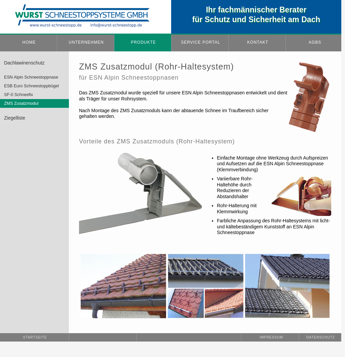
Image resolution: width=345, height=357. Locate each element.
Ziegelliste (14, 118)
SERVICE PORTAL (200, 42)
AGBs (315, 42)
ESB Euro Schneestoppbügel (31, 86)
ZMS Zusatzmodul (21, 103)
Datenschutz (320, 337)
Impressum (270, 337)
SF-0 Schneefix (18, 94)
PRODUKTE (143, 42)
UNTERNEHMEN (86, 42)
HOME (29, 42)
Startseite (35, 337)
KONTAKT (257, 42)
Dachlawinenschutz (24, 62)
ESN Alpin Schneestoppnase (31, 77)
